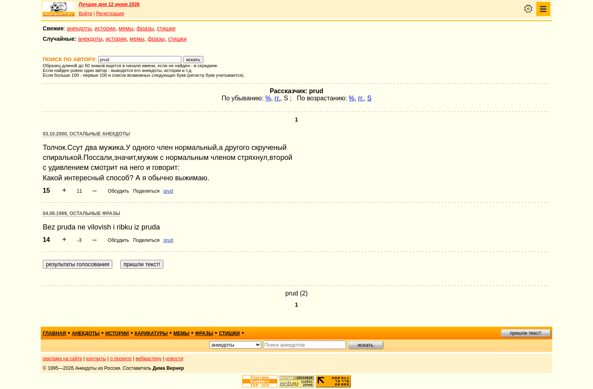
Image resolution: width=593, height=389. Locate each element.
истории (105, 28)
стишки (166, 28)
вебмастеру (148, 358)
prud (168, 191)
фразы (145, 28)
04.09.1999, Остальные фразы (81, 213)
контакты (96, 358)
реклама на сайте (62, 358)
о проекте (121, 358)
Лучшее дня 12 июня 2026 (109, 4)
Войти (85, 13)
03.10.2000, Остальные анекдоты (86, 134)
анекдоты (79, 28)
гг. (277, 98)
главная (54, 333)
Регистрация (110, 13)
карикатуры (151, 333)
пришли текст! (525, 333)
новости (174, 358)
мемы (126, 28)
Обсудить (118, 191)
